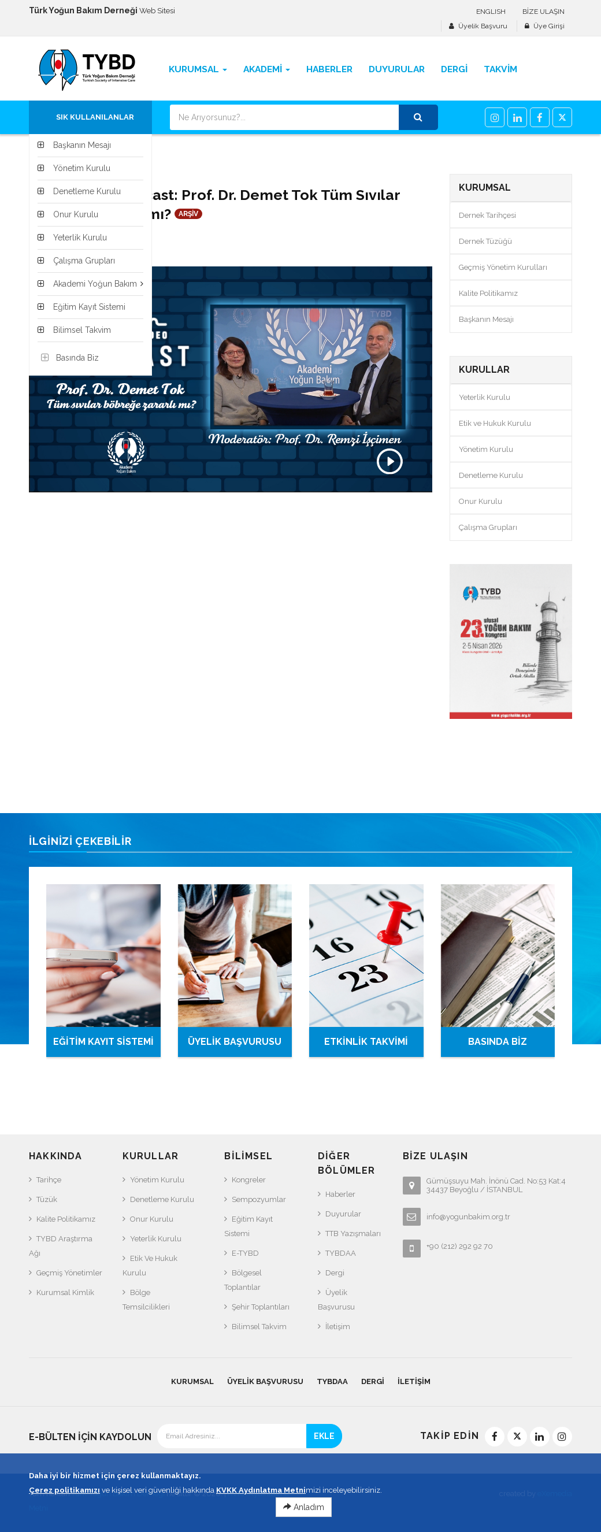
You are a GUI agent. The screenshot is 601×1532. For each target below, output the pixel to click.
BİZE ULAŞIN (543, 12)
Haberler (340, 1194)
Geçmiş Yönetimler (69, 1272)
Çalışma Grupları (488, 527)
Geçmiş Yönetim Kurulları (503, 267)
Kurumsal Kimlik (65, 1292)
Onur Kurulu (480, 501)
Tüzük (46, 1199)
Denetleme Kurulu (491, 475)
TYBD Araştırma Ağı (60, 1245)
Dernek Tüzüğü (485, 241)
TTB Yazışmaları (353, 1233)
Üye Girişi (549, 26)
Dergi (334, 1272)
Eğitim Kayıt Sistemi (248, 1226)
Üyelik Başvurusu (336, 1299)
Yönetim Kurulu (486, 449)
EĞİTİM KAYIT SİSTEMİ (103, 1041)
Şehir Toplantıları (261, 1307)
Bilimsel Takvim (259, 1326)
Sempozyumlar (259, 1199)
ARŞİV (188, 214)
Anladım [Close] (303, 1513)
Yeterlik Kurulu (484, 397)
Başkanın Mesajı (486, 319)
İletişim (337, 1326)
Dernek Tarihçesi (487, 215)
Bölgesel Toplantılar (243, 1280)
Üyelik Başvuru (482, 26)
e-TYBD (245, 1253)
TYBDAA (340, 1253)
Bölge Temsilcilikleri (146, 1299)
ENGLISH (491, 12)
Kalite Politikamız (488, 293)
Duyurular (343, 1214)
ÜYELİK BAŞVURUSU (234, 1041)
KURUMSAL (192, 1381)
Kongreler (249, 1179)
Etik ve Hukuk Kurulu (495, 423)
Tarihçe (48, 1179)
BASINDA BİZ (497, 1041)
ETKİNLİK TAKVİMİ (366, 1041)
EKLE (324, 1436)
